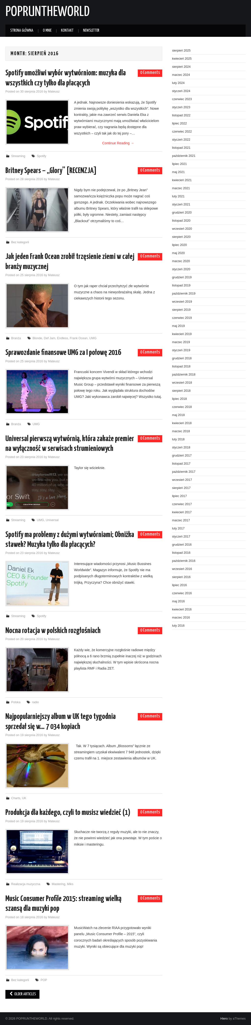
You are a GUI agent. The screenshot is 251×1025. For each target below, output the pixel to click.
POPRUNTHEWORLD (47, 12)
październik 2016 (183, 561)
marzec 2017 (181, 520)
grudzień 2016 (182, 544)
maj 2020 (178, 253)
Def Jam (49, 338)
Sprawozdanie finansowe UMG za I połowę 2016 (63, 353)
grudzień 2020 (182, 212)
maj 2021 (178, 172)
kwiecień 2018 (182, 423)
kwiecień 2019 (182, 334)
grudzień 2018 (182, 358)
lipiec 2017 (179, 496)
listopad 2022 (181, 115)
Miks (70, 884)
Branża (16, 338)
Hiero (224, 1018)
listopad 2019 (181, 285)
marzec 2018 (181, 431)
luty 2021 (178, 196)
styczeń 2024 (181, 91)
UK (24, 798)
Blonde (37, 338)
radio (35, 702)
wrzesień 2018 (182, 382)
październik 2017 (183, 471)
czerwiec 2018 (182, 407)
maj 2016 (178, 601)
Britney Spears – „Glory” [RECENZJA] (51, 171)
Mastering (58, 884)
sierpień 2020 (181, 237)
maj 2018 (178, 415)
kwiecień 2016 (182, 609)
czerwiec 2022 (182, 131)
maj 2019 (178, 326)
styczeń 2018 (181, 447)
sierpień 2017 (181, 488)
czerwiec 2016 (182, 593)
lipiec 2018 (179, 399)
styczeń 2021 (181, 204)
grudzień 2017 (182, 455)
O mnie (47, 30)
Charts (15, 798)
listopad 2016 (181, 552)
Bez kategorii (20, 242)
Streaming (18, 156)
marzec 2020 (181, 261)
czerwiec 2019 (182, 318)
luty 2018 (178, 439)
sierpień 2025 (181, 50)
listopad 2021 (181, 147)
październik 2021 (183, 156)
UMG (92, 338)
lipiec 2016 (179, 585)
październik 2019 (183, 293)
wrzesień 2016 (182, 569)
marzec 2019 (181, 342)
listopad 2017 (181, 463)
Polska (16, 702)
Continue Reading (118, 143)
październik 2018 (183, 374)
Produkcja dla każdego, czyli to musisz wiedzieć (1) (67, 813)
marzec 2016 (181, 617)
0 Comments (150, 72)
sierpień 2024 (181, 66)
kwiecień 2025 (182, 58)
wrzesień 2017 (182, 480)
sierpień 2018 (181, 390)
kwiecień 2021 (182, 180)
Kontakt (67, 30)
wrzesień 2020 (182, 228)
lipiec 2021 (179, 164)
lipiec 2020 (179, 245)
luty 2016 (178, 625)
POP (44, 980)
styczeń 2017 (181, 536)
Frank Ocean (79, 338)
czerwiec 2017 (182, 504)
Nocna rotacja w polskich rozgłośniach (52, 631)
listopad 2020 (181, 220)
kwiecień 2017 (182, 512)
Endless (62, 338)
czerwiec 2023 (182, 99)
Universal (52, 520)
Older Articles (22, 994)
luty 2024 (178, 83)
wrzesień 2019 (182, 301)
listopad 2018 (181, 366)
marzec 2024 (181, 75)
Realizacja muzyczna (25, 884)
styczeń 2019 (181, 350)
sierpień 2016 (181, 577)
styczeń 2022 (181, 139)
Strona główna (21, 30)
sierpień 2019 (181, 309)
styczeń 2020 (181, 269)
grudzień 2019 (182, 277)
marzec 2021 (181, 188)
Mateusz (54, 91)
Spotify (41, 156)
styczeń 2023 (181, 107)
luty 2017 (178, 528)
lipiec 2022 (179, 123)
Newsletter (91, 30)
